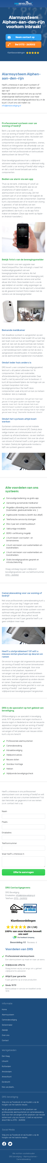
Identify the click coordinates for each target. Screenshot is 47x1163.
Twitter (10, 1144)
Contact (5, 1040)
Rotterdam (6, 1066)
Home (4, 1009)
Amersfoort (7, 1077)
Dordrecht (6, 1082)
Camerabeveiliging (9, 1020)
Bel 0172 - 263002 (25, 44)
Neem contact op (25, 37)
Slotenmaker (7, 1025)
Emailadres (7, 832)
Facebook (4, 1144)
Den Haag (6, 1056)
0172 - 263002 (12, 575)
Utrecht (5, 1061)
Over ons (5, 1035)
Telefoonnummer (9, 843)
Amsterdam (7, 1072)
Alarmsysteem (8, 1015)
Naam (4, 811)
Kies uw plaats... (8, 1087)
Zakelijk (5, 1030)
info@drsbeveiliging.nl (11, 105)
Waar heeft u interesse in (13, 854)
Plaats (5, 822)
